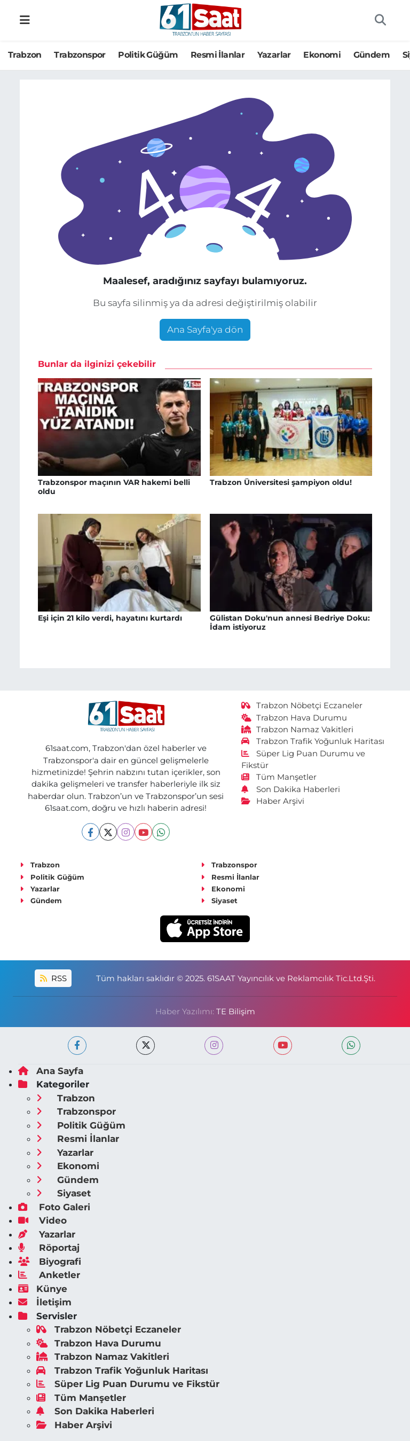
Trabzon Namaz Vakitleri (297, 729)
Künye (42, 1288)
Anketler (49, 1275)
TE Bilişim (235, 1011)
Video (42, 1220)
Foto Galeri (54, 1207)
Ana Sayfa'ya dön (205, 329)
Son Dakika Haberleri (291, 789)
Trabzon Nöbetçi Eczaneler (302, 705)
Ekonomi (322, 55)
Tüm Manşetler (279, 777)
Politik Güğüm (148, 55)
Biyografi (49, 1261)
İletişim (45, 1302)
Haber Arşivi (273, 801)
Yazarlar (274, 55)
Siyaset (219, 900)
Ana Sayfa (50, 1071)
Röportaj (49, 1247)
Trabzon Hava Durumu (294, 718)
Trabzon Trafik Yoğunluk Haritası (313, 741)
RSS (53, 978)
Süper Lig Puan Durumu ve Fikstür (127, 1384)
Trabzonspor (79, 55)
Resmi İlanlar (218, 55)
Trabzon (25, 55)
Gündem (371, 55)
